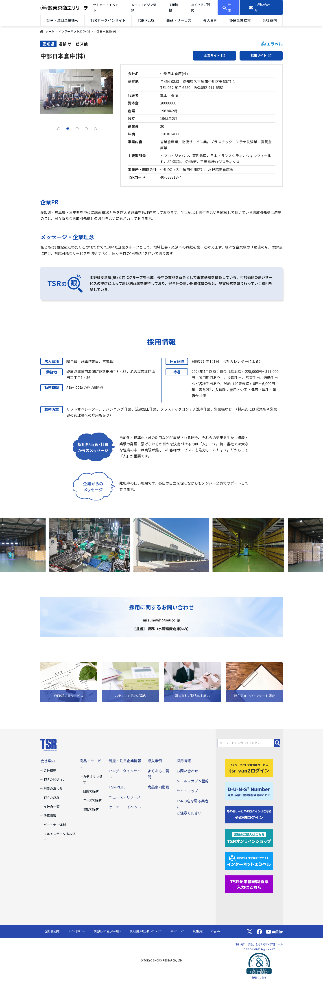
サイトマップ (187, 790)
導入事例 (210, 20)
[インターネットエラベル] (249, 860)
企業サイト (214, 55)
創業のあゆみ (53, 788)
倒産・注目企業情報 (62, 20)
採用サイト (261, 55)
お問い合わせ (187, 770)
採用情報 (184, 760)
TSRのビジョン (54, 779)
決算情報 (50, 815)
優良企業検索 (240, 20)
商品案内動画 (158, 787)
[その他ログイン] (249, 814)
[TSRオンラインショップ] (249, 837)
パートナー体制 (54, 824)
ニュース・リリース (124, 797)
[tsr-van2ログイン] (249, 767)
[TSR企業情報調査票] (249, 884)
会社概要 (50, 770)
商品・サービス (178, 20)
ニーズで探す (92, 800)
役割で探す (91, 809)
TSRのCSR (51, 797)
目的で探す (91, 791)
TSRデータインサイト (108, 20)
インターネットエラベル (75, 31)
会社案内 (269, 20)
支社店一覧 (51, 806)
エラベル (272, 44)
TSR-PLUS (145, 20)
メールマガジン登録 (193, 781)
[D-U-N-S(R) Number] (249, 790)
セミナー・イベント (125, 807)
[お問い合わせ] (261, 7)
